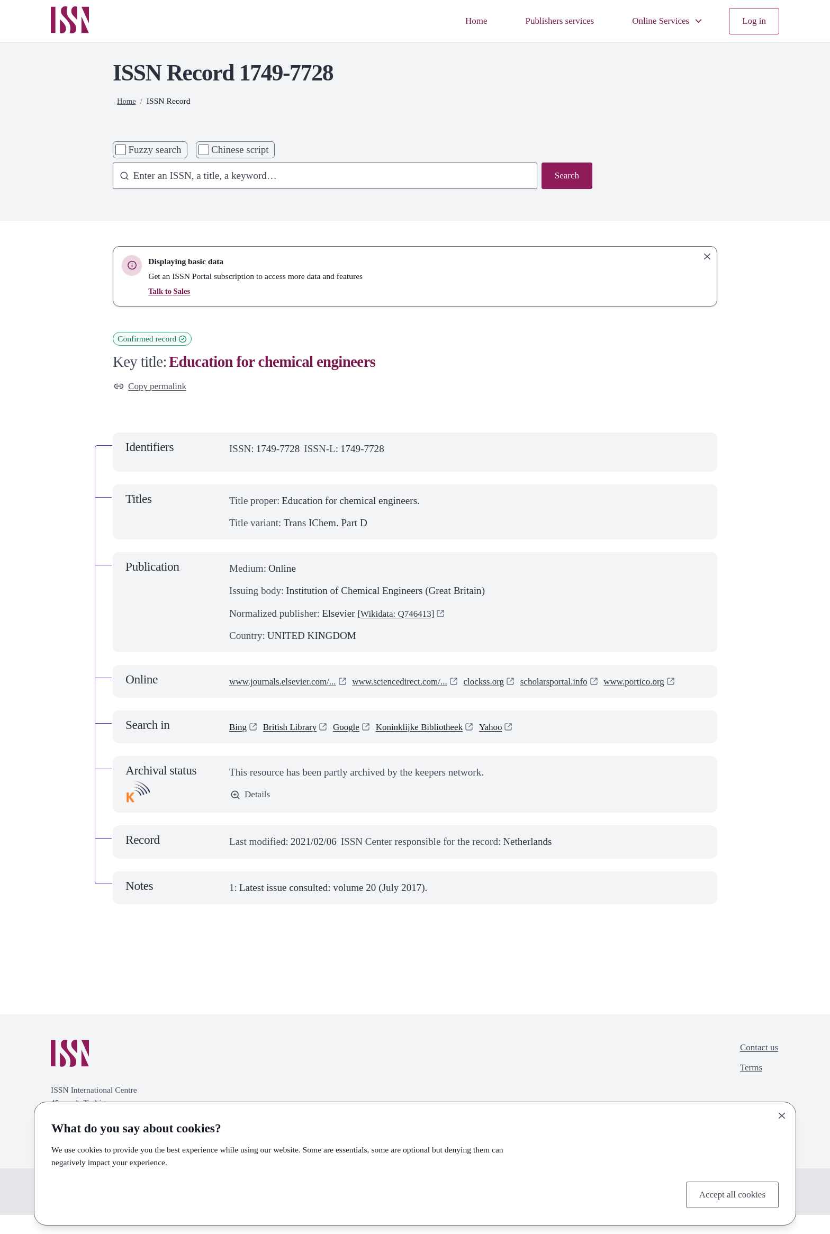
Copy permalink (154, 387)
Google (357, 745)
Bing (239, 745)
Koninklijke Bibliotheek (437, 745)
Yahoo (515, 745)
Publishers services (545, 20)
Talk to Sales (170, 290)
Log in (752, 20)
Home (456, 20)
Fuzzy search (154, 149)
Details (251, 813)
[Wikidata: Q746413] (400, 615)
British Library (295, 745)
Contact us (756, 1067)
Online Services (661, 20)
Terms (747, 1089)
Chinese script (240, 149)
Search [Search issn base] (565, 176)
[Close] (781, 1113)
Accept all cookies (728, 1193)
